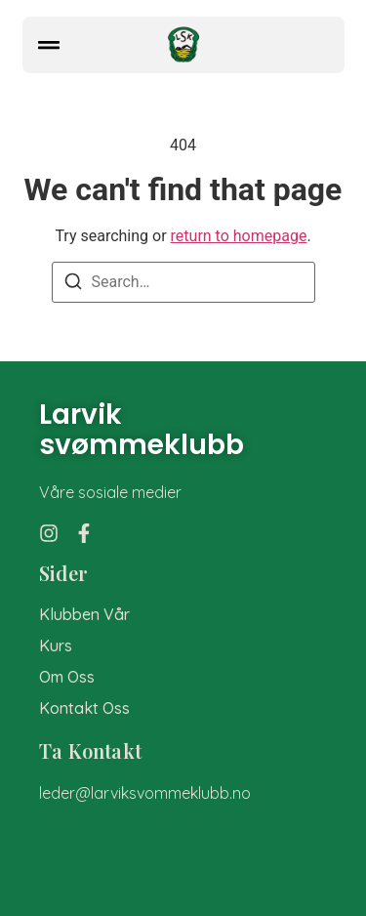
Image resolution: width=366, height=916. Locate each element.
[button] (49, 45)
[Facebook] (84, 533)
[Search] (73, 285)
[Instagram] (49, 533)
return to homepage (239, 236)
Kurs (55, 646)
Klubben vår (84, 614)
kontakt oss (84, 708)
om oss (67, 677)
